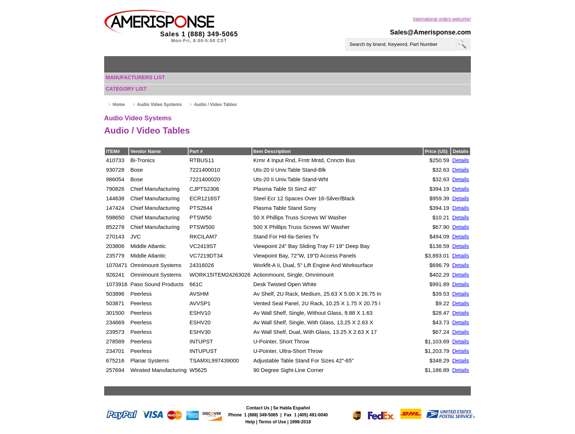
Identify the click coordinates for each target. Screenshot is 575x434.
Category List (126, 89)
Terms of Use (272, 421)
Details (460, 160)
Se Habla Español (291, 408)
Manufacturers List (135, 77)
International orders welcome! (442, 19)
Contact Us (257, 408)
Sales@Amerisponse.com (430, 32)
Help (250, 421)
